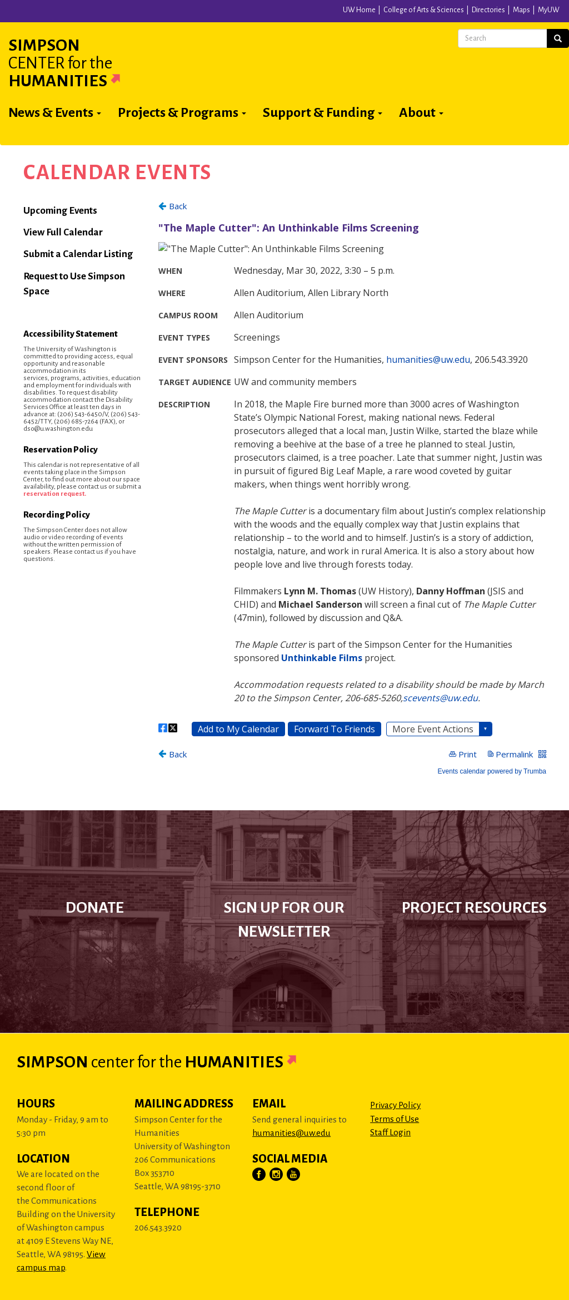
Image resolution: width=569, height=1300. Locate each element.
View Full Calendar (63, 232)
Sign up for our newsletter (284, 919)
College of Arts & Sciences (423, 10)
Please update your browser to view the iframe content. (352, 487)
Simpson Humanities (77, 63)
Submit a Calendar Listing (78, 254)
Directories (488, 10)
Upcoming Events (60, 210)
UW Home (359, 10)
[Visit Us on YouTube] (294, 1175)
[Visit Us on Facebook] (259, 1175)
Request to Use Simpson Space (74, 284)
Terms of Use (394, 1119)
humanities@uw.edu (291, 1133)
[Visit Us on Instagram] (276, 1175)
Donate (95, 907)
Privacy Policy (395, 1105)
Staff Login (390, 1132)
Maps (521, 10)
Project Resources (474, 907)
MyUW (549, 10)
